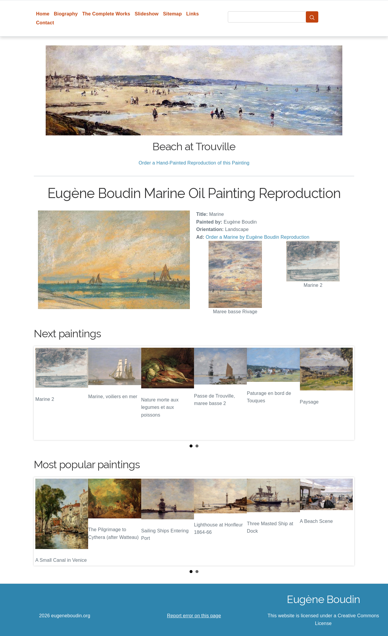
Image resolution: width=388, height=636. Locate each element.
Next (345, 393)
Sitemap (172, 13)
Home (43, 13)
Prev (43, 393)
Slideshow (147, 13)
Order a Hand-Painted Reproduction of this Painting (194, 162)
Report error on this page (194, 615)
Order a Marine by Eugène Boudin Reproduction (257, 237)
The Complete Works (106, 13)
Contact (45, 22)
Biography (66, 13)
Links (192, 13)
